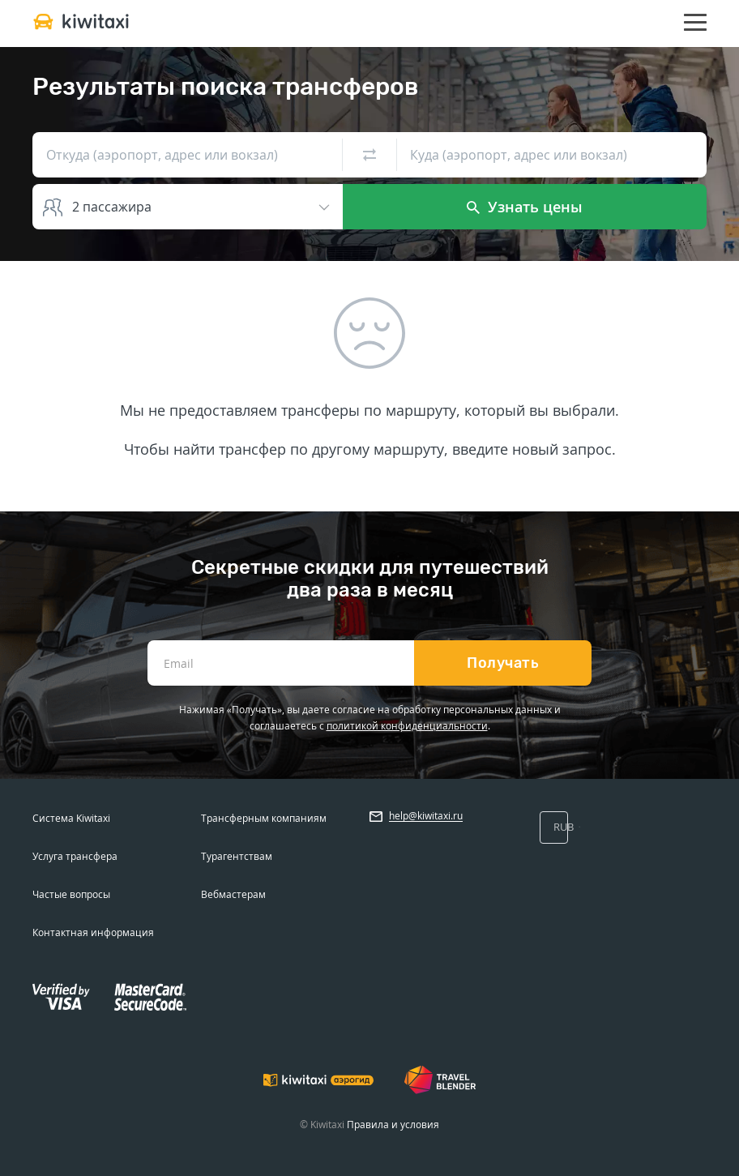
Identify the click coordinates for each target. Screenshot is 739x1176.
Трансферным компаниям (264, 818)
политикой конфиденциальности (407, 726)
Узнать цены (525, 206)
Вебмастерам (233, 894)
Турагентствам (236, 856)
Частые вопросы (71, 894)
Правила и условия (393, 1124)
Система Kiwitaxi (71, 818)
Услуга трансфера (74, 856)
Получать (503, 663)
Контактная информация (93, 932)
